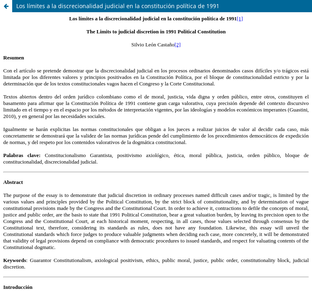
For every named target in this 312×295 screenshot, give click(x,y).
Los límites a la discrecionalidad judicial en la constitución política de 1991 (117, 6)
